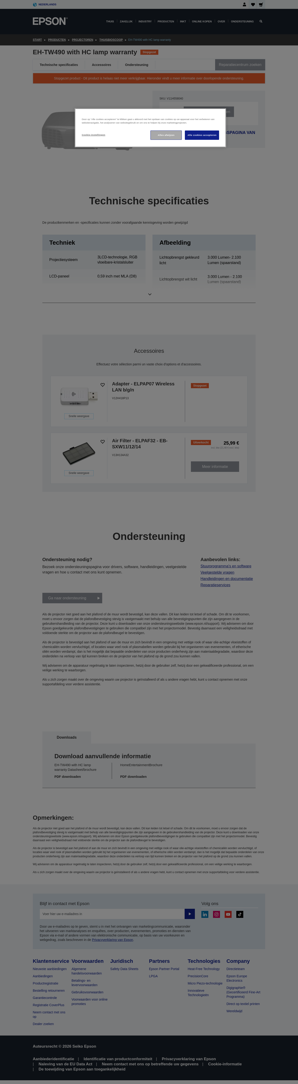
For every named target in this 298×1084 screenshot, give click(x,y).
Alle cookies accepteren (202, 135)
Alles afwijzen (166, 135)
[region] (150, 127)
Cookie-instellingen (93, 135)
